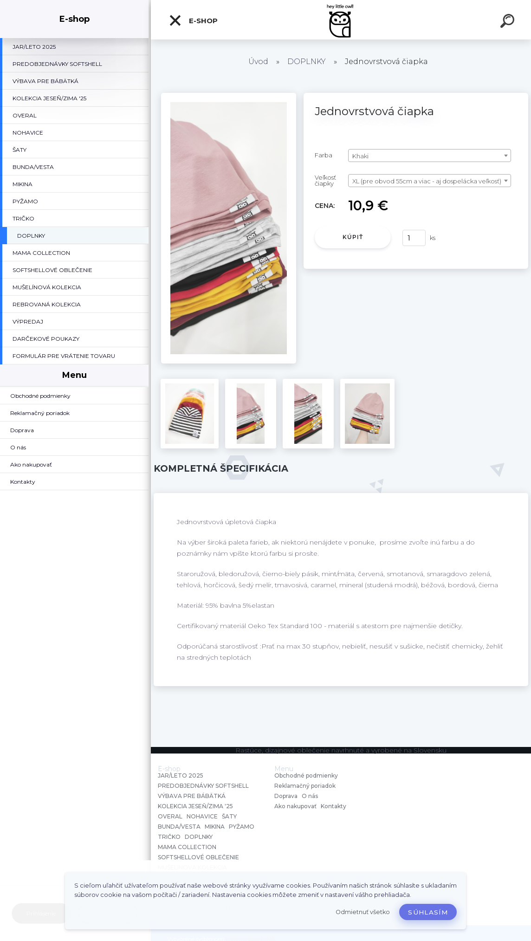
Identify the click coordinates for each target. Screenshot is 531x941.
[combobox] (429, 155)
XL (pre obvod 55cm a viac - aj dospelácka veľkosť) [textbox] (426, 181)
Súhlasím (428, 912)
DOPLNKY (306, 61)
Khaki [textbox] (360, 156)
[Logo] (341, 20)
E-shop (193, 20)
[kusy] (414, 238)
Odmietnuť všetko (363, 912)
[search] (508, 22)
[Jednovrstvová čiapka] (228, 96)
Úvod (258, 61)
